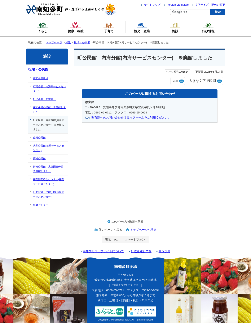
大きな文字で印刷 (202, 80)
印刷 (175, 81)
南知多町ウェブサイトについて (103, 251)
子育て (109, 27)
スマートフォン (134, 239)
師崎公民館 (39, 158)
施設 (68, 42)
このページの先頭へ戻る (127, 221)
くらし (42, 27)
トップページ (54, 42)
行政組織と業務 (141, 251)
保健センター (40, 204)
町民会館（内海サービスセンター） (49, 89)
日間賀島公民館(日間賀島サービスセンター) (48, 194)
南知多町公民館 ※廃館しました (49, 109)
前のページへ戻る (110, 229)
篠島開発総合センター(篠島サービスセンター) (48, 181)
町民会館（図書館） (44, 99)
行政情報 (208, 27)
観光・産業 (142, 27)
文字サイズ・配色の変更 (210, 4)
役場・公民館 (82, 42)
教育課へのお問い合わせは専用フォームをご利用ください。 (131, 117)
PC (116, 239)
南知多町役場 (40, 78)
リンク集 (164, 251)
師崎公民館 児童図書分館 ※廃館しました (49, 169)
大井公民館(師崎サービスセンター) (48, 148)
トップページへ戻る (143, 229)
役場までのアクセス (125, 285)
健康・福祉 (76, 27)
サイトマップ (152, 4)
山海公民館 (39, 137)
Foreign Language (178, 4)
